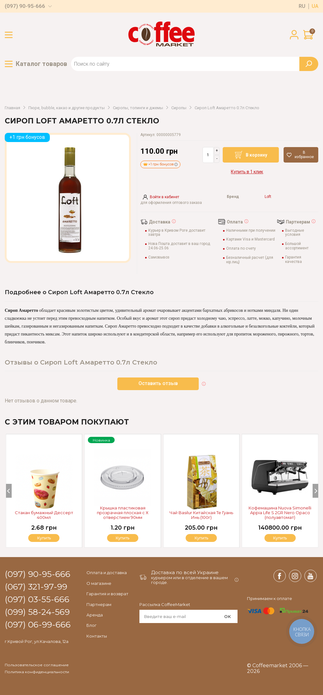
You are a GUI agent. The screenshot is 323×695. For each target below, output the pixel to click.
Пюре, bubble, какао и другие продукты (66, 108)
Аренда (94, 614)
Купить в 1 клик (247, 171)
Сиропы (178, 108)
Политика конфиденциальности (37, 672)
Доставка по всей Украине (185, 572)
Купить (280, 538)
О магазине (98, 583)
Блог (91, 625)
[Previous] (9, 491)
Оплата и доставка (106, 572)
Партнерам (98, 604)
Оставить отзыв (158, 383)
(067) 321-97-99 (36, 587)
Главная (12, 108)
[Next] (315, 491)
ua (315, 6)
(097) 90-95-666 (25, 6)
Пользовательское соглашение (37, 665)
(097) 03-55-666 (37, 599)
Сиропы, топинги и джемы (138, 108)
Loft (268, 197)
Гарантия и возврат (107, 593)
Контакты (96, 636)
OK (227, 616)
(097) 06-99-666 (38, 625)
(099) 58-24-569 (37, 612)
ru (302, 6)
